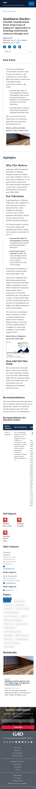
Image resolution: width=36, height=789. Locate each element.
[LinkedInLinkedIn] (15, 47)
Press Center (17, 747)
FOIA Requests (17, 775)
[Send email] (20, 47)
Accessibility (17, 767)
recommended (14, 116)
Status (32, 427)
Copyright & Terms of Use (17, 761)
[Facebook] (5, 47)
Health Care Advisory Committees (17, 783)
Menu (31, 3)
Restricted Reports (17, 755)
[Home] (15, 5)
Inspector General (18, 753)
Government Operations (7, 600)
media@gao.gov (11, 583)
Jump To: (8, 51)
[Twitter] (10, 47)
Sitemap (17, 769)
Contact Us (8, 590)
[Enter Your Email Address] (18, 720)
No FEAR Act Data (17, 780)
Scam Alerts (17, 778)
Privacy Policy (17, 764)
